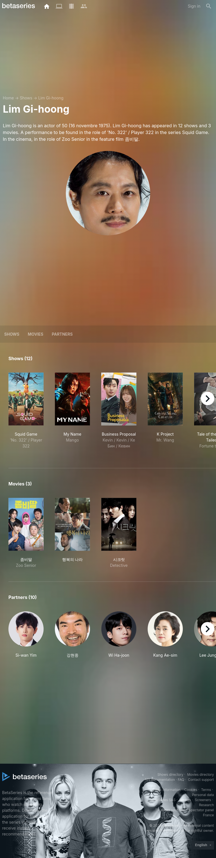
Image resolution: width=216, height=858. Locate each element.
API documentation (160, 779)
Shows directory (170, 774)
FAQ (181, 779)
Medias (185, 800)
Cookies (190, 790)
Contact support (201, 779)
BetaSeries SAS (163, 800)
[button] (26, 634)
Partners (62, 334)
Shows (26, 97)
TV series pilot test (170, 810)
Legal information (167, 790)
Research (206, 805)
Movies (35, 334)
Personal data (203, 795)
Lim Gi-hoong (51, 97)
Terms (206, 790)
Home (8, 97)
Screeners (203, 800)
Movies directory (200, 774)
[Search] (208, 6)
